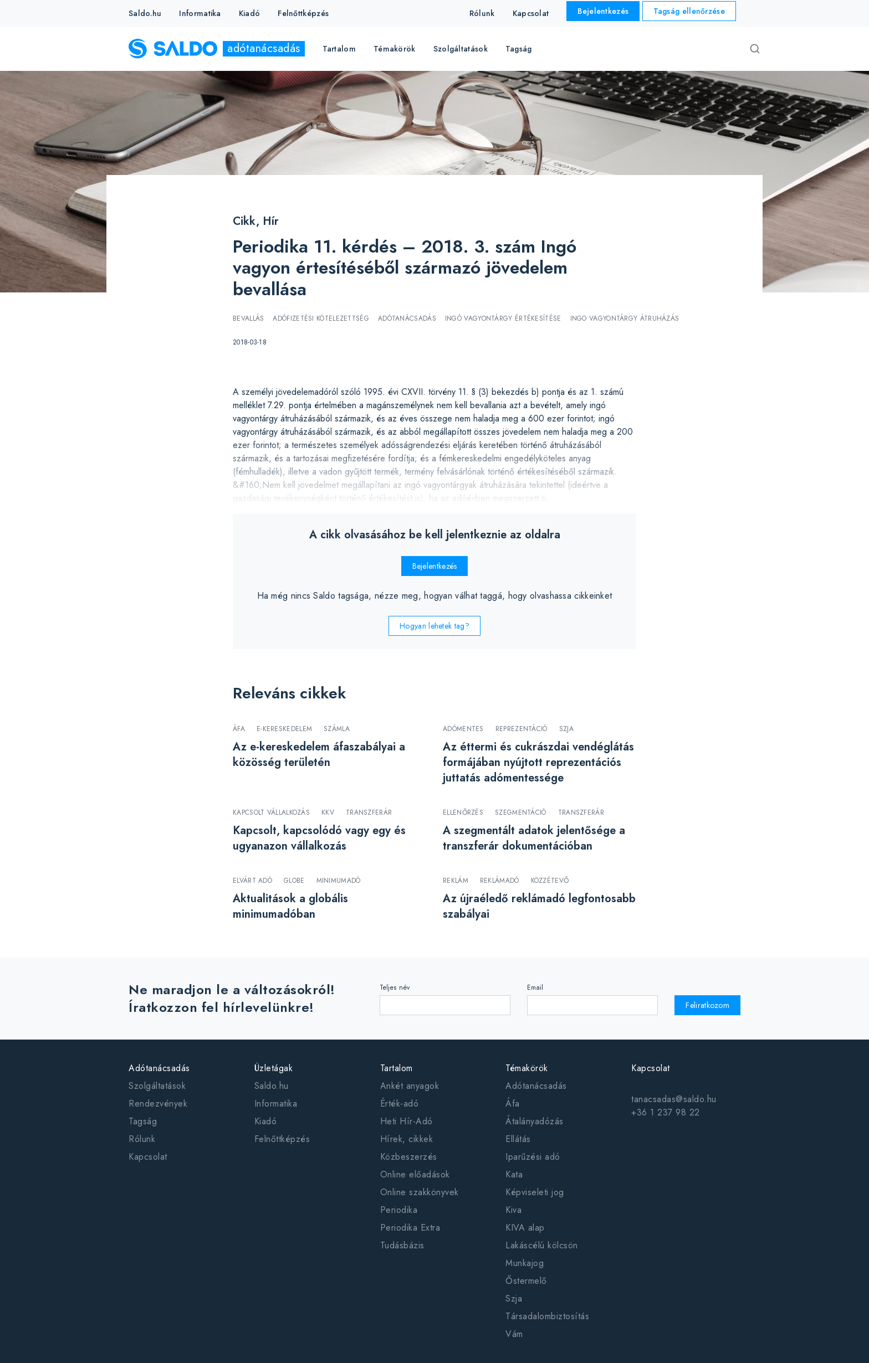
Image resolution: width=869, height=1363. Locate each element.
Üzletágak (273, 1068)
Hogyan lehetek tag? (434, 625)
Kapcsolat (531, 13)
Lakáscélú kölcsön (541, 1245)
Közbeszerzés (408, 1156)
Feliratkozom (707, 1005)
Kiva (513, 1209)
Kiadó (249, 13)
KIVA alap (525, 1227)
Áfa (512, 1103)
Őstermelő (526, 1280)
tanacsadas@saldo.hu (674, 1099)
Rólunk (482, 13)
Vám (514, 1334)
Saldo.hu (145, 13)
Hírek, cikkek (406, 1139)
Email (535, 987)
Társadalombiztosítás (547, 1316)
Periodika (399, 1209)
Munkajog (524, 1263)
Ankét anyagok (409, 1085)
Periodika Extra (410, 1227)
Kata (514, 1174)
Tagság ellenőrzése (689, 11)
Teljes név (395, 987)
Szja (513, 1298)
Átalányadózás (534, 1121)
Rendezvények (158, 1103)
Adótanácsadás (159, 1068)
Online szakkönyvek (419, 1192)
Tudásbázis (402, 1245)
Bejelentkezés (602, 11)
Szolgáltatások (157, 1085)
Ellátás (518, 1139)
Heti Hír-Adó (406, 1121)
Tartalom (396, 1068)
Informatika (200, 13)
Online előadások (415, 1174)
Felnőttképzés (303, 13)
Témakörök (526, 1068)
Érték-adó (399, 1103)
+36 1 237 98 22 (665, 1112)
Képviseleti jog (534, 1192)
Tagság (518, 48)
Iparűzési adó (532, 1156)
